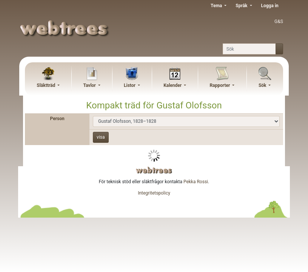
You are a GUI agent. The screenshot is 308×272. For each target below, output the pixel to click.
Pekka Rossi (195, 181)
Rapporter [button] (220, 85)
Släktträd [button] (46, 85)
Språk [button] (242, 5)
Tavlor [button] (90, 85)
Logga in (270, 5)
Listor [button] (130, 85)
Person (57, 118)
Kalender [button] (173, 85)
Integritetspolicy (154, 193)
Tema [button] (217, 5)
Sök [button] (263, 85)
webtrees (154, 170)
